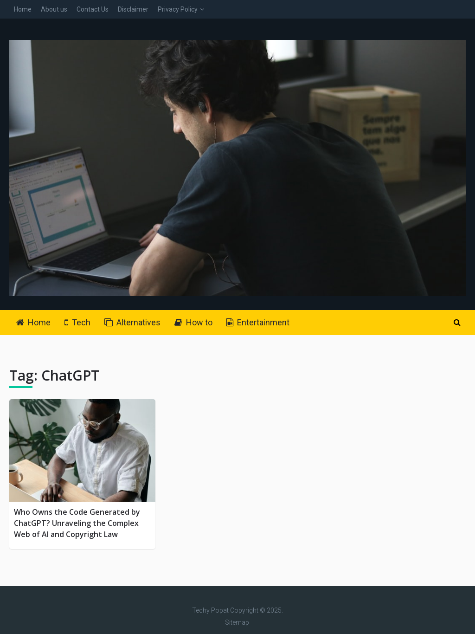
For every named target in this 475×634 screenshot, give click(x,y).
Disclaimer (133, 9)
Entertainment (257, 322)
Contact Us (93, 9)
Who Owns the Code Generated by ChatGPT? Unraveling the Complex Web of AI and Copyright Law (77, 523)
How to (193, 322)
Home (23, 9)
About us (54, 9)
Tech (77, 322)
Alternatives (132, 322)
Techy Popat (210, 610)
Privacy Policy (178, 9)
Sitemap (237, 622)
